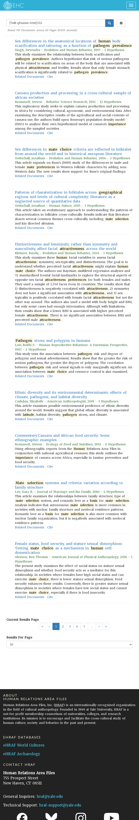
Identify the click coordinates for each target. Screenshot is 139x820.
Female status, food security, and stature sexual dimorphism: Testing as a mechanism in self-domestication (68, 548)
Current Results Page (22, 620)
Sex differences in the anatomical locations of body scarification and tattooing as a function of (73, 43)
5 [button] (84, 626)
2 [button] (63, 626)
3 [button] (70, 626)
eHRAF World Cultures (23, 745)
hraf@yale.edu (50, 796)
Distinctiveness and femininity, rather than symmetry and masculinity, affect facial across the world (66, 246)
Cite (50, 77)
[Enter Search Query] (55, 22)
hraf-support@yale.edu (60, 805)
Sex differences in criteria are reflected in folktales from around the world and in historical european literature (73, 151)
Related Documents (29, 77)
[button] (99, 626)
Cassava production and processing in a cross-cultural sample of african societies (73, 95)
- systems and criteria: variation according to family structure (69, 485)
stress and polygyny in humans (52, 340)
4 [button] (77, 626)
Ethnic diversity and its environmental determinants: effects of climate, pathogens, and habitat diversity (70, 394)
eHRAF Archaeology (21, 754)
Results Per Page (19, 637)
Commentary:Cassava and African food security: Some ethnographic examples (62, 437)
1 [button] (56, 626)
